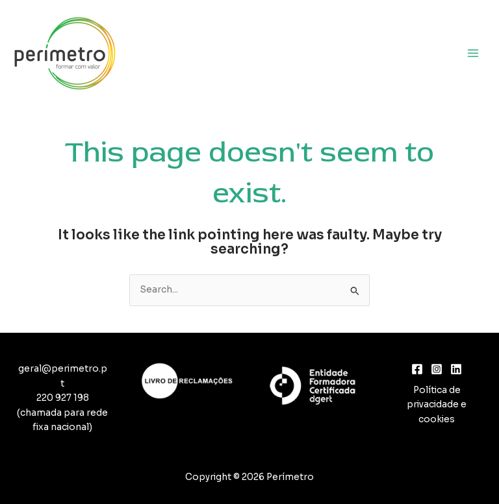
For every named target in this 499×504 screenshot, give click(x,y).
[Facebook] (417, 369)
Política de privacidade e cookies (437, 405)
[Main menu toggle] (473, 53)
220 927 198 (62, 397)
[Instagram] (436, 369)
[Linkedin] (456, 369)
